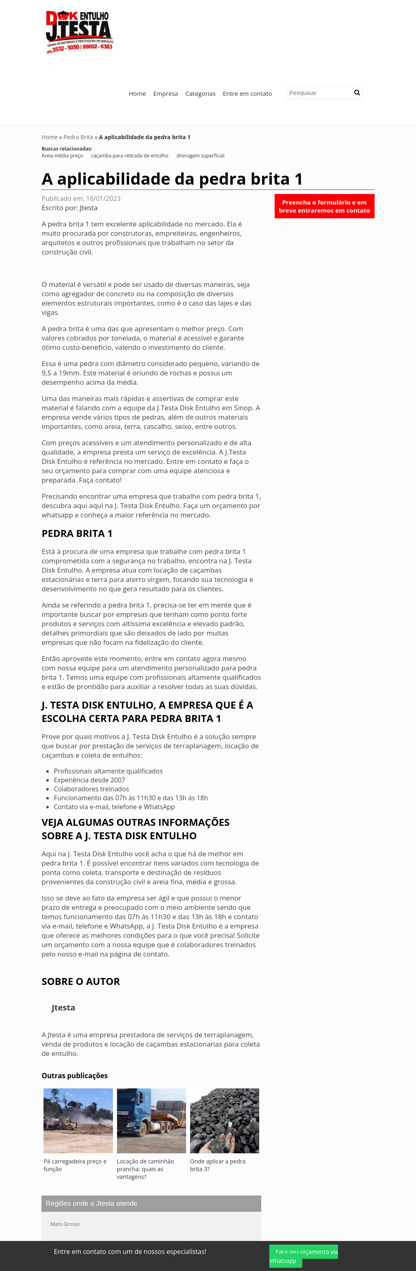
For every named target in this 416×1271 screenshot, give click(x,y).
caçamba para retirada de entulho (129, 93)
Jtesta (89, 145)
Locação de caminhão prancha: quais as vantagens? (145, 1106)
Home (137, 31)
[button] (357, 30)
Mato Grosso (65, 1162)
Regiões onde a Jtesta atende (91, 1141)
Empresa (165, 31)
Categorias (201, 31)
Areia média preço (62, 93)
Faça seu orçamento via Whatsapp (303, 1256)
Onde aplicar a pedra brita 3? (218, 1103)
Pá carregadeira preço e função (74, 1103)
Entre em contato (247, 31)
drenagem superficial (200, 93)
